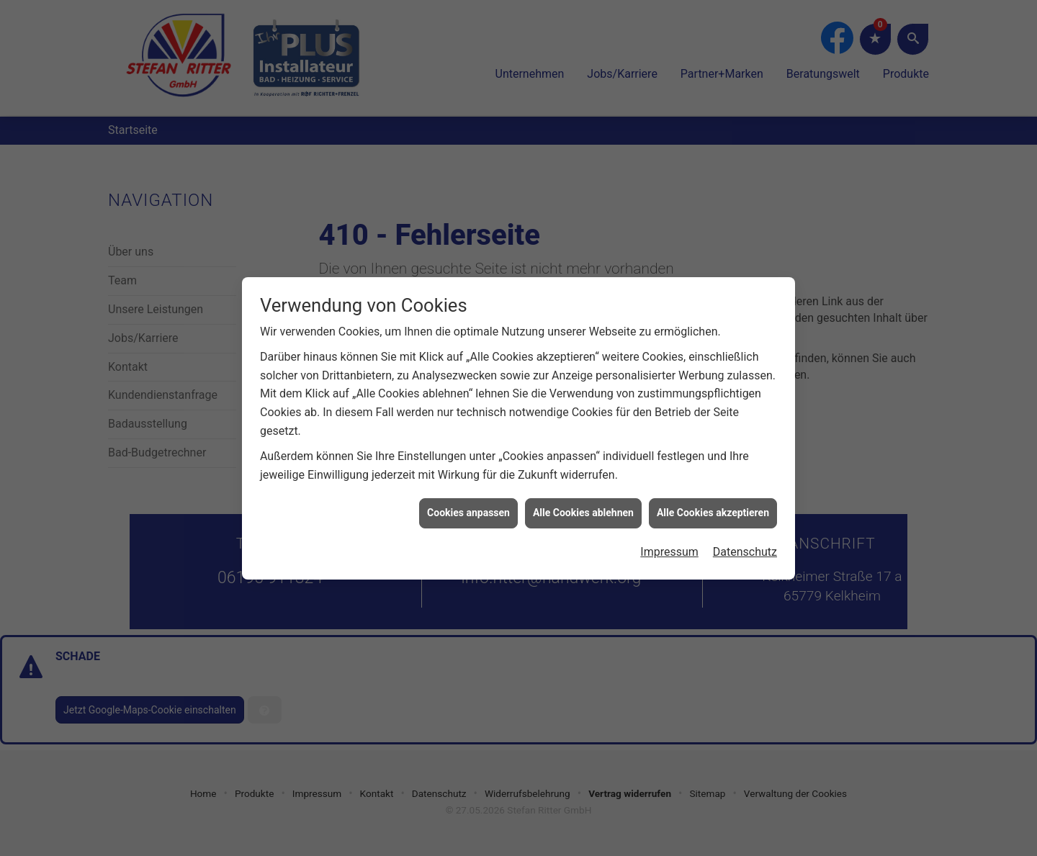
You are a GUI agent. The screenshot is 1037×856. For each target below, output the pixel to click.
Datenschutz (745, 547)
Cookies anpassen (468, 508)
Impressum (669, 547)
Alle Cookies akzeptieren (713, 508)
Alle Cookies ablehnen (583, 508)
